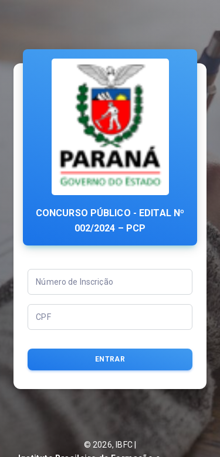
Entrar (110, 359)
